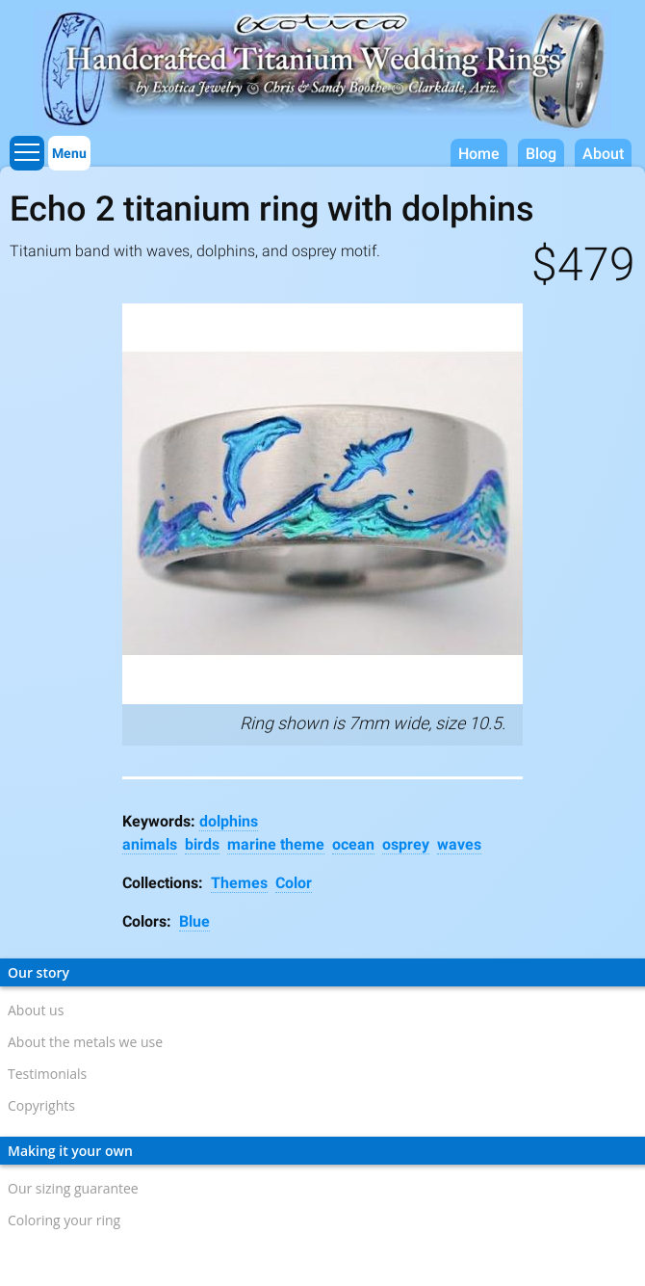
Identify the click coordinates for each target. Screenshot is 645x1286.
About (603, 153)
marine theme (275, 844)
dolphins (228, 821)
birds (202, 844)
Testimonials (47, 1073)
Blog (541, 153)
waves (459, 844)
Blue (194, 921)
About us (36, 1010)
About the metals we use (85, 1042)
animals (149, 844)
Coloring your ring (64, 1220)
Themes (239, 883)
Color (293, 883)
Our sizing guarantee (73, 1188)
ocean (353, 844)
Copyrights (41, 1105)
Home (479, 153)
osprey (405, 844)
